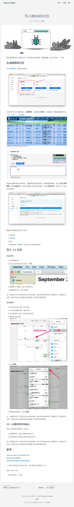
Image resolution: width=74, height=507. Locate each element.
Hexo (35, 502)
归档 (64, 3)
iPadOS (12, 238)
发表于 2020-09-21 (35, 21)
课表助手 (13, 68)
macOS (12, 235)
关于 (59, 3)
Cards (48, 502)
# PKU (20, 475)
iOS (11, 241)
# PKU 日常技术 (12, 475)
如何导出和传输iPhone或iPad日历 (18, 461)
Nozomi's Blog (47, 496)
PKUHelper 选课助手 (14, 458)
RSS (37, 499)
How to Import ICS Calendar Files (18, 455)
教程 (43, 21)
